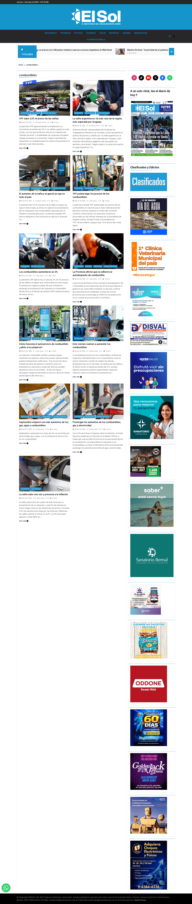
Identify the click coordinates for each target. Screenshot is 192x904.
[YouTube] (148, 77)
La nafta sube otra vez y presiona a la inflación (43, 494)
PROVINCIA (65, 33)
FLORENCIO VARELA (96, 40)
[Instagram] (134, 77)
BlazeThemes (140, 900)
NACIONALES (51, 33)
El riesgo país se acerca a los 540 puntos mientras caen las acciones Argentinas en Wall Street (82, 50)
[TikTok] (141, 77)
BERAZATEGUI (140, 33)
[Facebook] (162, 77)
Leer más (23, 148)
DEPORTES (114, 33)
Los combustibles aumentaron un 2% (38, 271)
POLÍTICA (78, 33)
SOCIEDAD (91, 33)
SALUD (102, 33)
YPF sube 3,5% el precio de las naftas (39, 118)
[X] (155, 77)
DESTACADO (79, 266)
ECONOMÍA (25, 113)
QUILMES (127, 33)
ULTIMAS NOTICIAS (49, 113)
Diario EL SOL (26, 122)
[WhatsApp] (169, 77)
